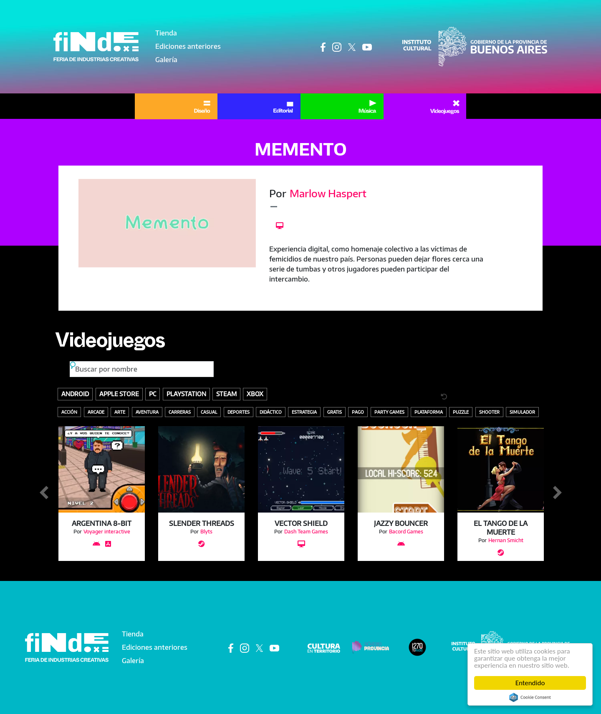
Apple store (119, 393)
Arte (119, 412)
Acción (69, 412)
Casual (209, 412)
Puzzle (461, 412)
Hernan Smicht (505, 540)
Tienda (166, 33)
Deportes (238, 412)
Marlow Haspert (328, 193)
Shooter (489, 412)
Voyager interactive (106, 531)
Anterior (44, 493)
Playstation (186, 393)
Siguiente (557, 493)
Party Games (389, 412)
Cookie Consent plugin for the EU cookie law (530, 697)
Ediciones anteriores (188, 46)
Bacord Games (406, 531)
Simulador (522, 412)
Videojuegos (110, 344)
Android (75, 393)
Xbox (255, 393)
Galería (166, 59)
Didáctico (271, 412)
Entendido (530, 683)
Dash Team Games (306, 531)
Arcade (96, 412)
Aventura (147, 412)
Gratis (334, 412)
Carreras (180, 412)
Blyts (206, 531)
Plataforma (428, 412)
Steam (226, 393)
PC (152, 393)
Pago (358, 412)
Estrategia (304, 412)
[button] (167, 223)
